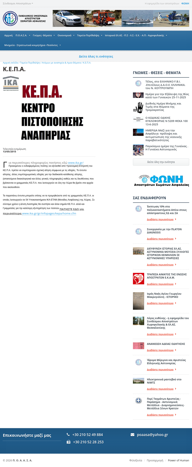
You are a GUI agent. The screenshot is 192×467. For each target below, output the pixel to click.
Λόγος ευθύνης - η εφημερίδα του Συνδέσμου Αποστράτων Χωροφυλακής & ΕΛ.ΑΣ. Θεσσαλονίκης (168, 323)
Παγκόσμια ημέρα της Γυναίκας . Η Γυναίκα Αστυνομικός (167, 147)
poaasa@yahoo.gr (152, 434)
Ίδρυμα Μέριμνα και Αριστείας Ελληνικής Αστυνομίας (166, 361)
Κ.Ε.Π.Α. (86, 62)
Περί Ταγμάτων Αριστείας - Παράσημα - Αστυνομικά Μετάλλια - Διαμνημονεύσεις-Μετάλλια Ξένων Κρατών (165, 403)
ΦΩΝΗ (185, 3)
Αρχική (8, 35)
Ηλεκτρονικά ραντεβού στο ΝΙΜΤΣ (164, 381)
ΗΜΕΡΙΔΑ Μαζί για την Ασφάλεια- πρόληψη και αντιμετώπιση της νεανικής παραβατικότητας (164, 135)
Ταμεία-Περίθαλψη (30, 62)
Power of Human (178, 460)
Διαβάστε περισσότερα (161, 219)
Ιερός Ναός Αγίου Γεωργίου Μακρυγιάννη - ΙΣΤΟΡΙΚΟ (164, 295)
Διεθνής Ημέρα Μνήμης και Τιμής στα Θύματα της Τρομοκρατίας (167, 105)
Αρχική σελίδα (10, 62)
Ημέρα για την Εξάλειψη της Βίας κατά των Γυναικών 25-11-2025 (167, 95)
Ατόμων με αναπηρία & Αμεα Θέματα (61, 62)
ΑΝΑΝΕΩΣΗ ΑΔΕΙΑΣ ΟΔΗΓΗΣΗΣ (166, 344)
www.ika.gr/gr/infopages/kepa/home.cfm (49, 213)
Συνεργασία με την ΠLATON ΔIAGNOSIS (164, 231)
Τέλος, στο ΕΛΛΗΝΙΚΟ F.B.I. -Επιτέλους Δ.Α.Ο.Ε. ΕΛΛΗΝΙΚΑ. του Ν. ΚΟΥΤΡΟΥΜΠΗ (165, 85)
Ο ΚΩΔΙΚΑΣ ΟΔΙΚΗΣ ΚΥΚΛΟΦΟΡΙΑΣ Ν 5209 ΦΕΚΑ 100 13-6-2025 (167, 121)
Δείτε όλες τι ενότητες (96, 56)
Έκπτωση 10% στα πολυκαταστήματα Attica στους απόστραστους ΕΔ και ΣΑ (166, 210)
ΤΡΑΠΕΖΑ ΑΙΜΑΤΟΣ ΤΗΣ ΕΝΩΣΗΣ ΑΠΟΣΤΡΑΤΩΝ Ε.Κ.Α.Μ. (167, 276)
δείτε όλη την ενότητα (161, 162)
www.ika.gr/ (76, 162)
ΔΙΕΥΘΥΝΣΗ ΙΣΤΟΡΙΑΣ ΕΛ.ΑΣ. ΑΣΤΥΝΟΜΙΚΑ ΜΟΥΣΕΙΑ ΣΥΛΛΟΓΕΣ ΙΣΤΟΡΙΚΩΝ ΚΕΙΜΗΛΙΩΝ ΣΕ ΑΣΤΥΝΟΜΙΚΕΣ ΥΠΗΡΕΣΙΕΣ (168, 253)
